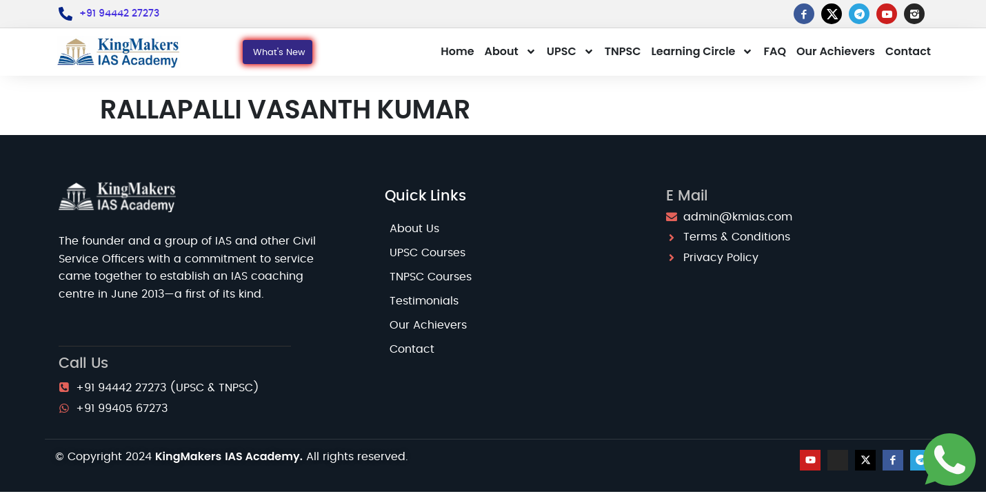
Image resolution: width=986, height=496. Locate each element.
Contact (908, 51)
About (510, 52)
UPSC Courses (427, 252)
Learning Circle (703, 52)
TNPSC (623, 51)
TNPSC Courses (431, 276)
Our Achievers (835, 51)
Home (457, 51)
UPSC (570, 52)
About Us (414, 228)
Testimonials (424, 301)
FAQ (774, 51)
